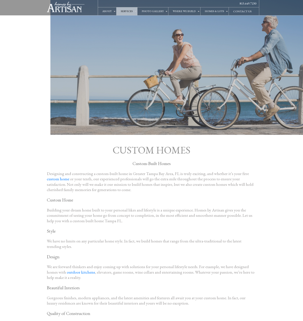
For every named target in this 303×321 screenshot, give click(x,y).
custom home (58, 179)
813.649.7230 (248, 3)
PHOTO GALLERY (153, 11)
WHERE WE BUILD (184, 11)
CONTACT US (242, 11)
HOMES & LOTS (214, 11)
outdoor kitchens (81, 272)
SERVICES (127, 11)
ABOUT (107, 11)
